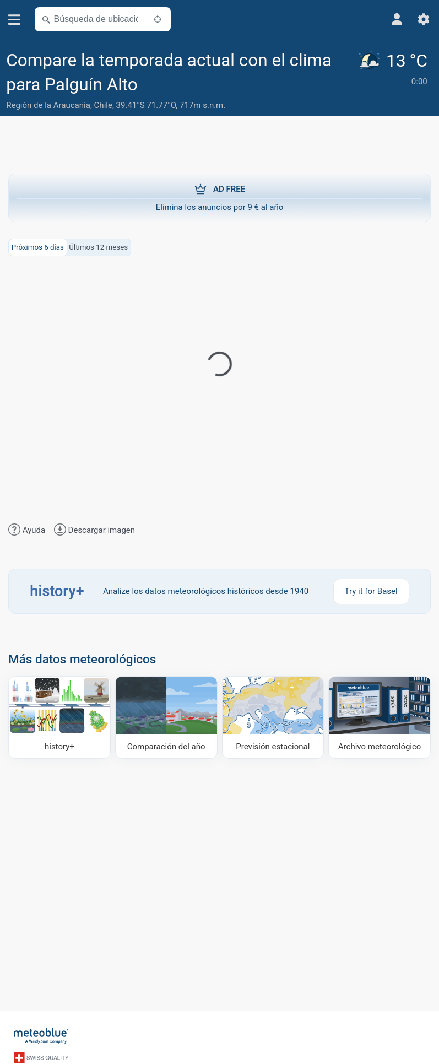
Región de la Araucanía (48, 105)
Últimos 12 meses (98, 247)
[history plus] (59, 717)
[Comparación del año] (166, 717)
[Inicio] (41, 1036)
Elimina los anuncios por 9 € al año (219, 197)
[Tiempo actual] (394, 81)
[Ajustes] (424, 19)
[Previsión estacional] (273, 717)
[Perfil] (397, 19)
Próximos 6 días (38, 247)
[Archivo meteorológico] (379, 717)
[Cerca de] (157, 19)
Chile (103, 105)
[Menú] (14, 19)
